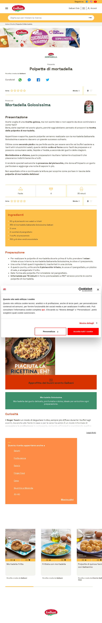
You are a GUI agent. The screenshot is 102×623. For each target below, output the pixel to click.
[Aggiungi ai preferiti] (89, 90)
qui (43, 310)
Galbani (7, 24)
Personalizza (50, 331)
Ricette (12, 24)
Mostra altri (67, 499)
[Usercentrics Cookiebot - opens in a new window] (80, 289)
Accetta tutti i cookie (83, 331)
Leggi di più (91, 433)
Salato (17, 465)
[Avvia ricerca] (89, 17)
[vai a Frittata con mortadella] (54, 544)
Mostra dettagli (86, 323)
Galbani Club (74, 8)
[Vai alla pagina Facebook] (87, 2)
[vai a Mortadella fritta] (20, 544)
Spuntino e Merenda (23, 488)
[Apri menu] (7, 8)
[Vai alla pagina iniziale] (18, 8)
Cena (16, 480)
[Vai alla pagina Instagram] (91, 2)
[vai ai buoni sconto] (51, 382)
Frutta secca (20, 458)
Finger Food (19, 473)
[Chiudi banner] (98, 289)
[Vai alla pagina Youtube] (95, 2)
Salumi (17, 450)
